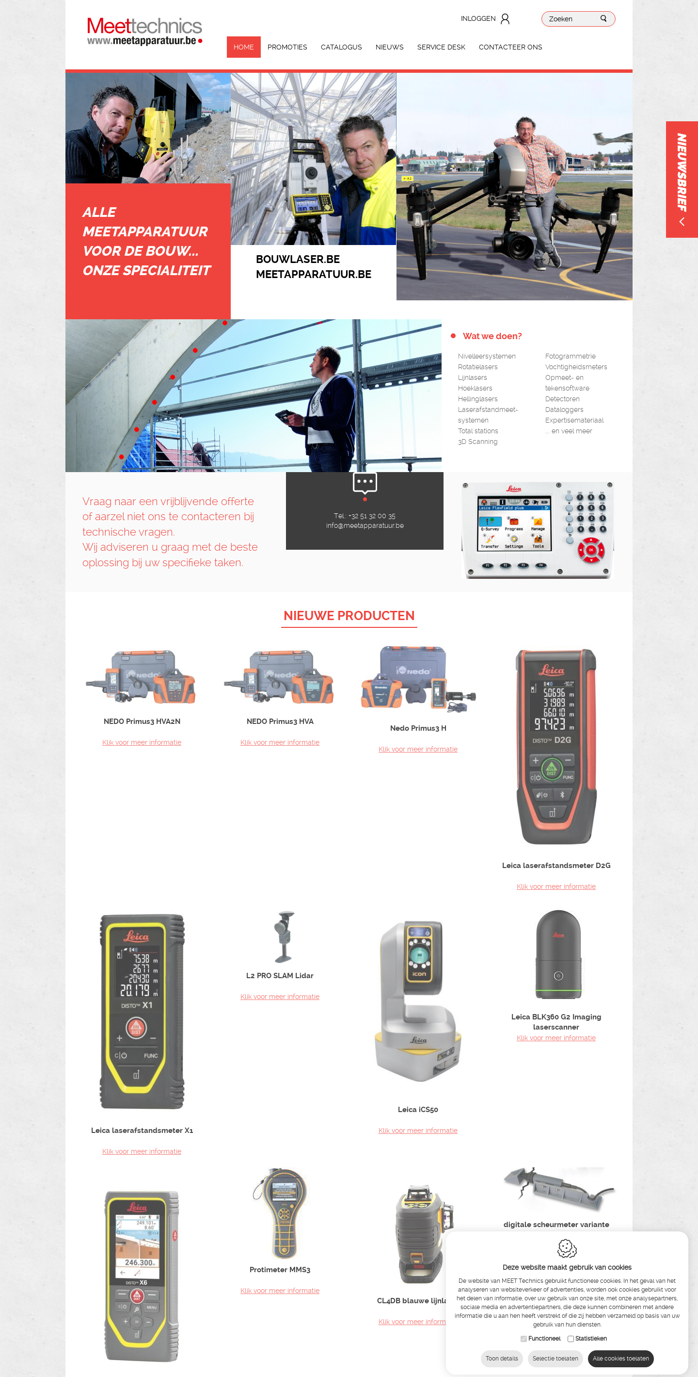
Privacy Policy (422, 1359)
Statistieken (591, 1331)
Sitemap (338, 1359)
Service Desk (441, 47)
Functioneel (544, 1331)
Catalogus (341, 47)
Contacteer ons (510, 47)
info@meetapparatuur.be (365, 554)
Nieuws (390, 47)
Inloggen (478, 18)
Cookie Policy (376, 1359)
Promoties (287, 47)
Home (244, 47)
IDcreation (288, 1359)
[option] (313, 159)
